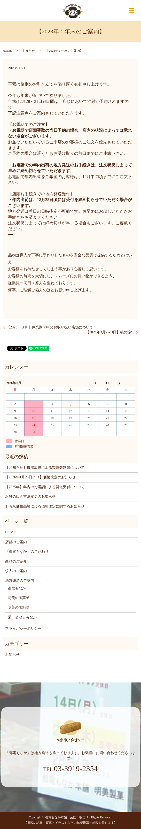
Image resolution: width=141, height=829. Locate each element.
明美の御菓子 (18, 598)
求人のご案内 (16, 571)
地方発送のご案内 (19, 580)
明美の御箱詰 (18, 607)
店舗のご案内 (16, 542)
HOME (7, 50)
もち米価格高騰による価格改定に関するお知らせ (45, 506)
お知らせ (28, 50)
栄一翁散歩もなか (22, 617)
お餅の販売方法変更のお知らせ (30, 496)
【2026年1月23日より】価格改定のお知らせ (40, 477)
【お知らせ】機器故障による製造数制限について (45, 468)
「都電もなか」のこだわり (27, 552)
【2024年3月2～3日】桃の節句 (110, 332)
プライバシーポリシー (23, 629)
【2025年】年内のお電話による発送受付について (45, 487)
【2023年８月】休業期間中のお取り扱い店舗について (49, 327)
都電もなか (17, 588)
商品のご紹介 (16, 561)
